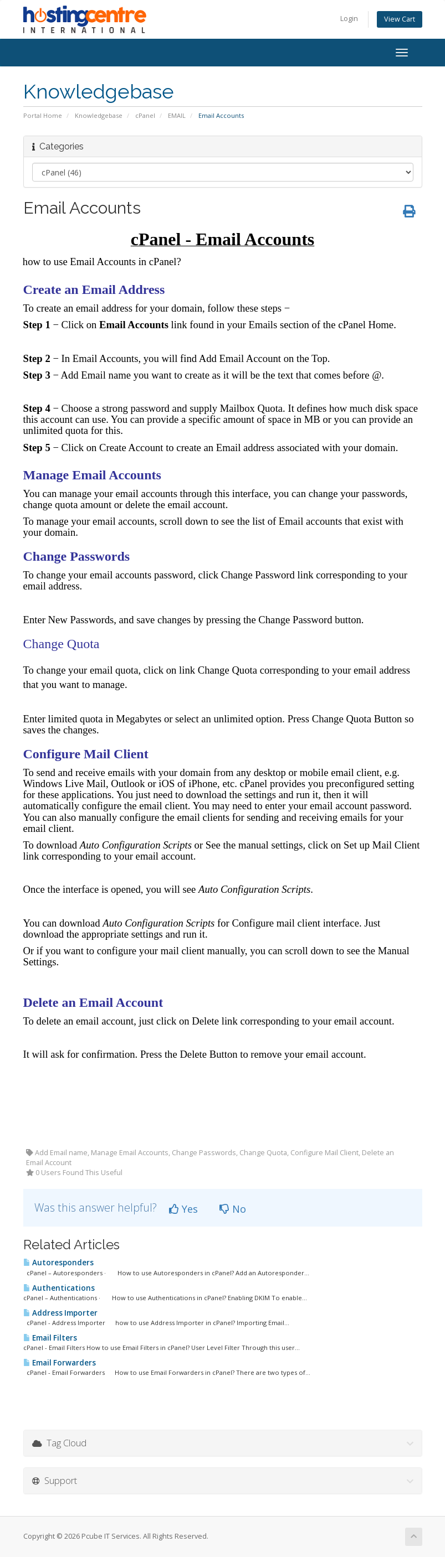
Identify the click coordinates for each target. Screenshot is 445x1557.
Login (349, 18)
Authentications (59, 1288)
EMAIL (177, 115)
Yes (183, 1208)
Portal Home (42, 115)
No (232, 1208)
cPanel (145, 115)
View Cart (399, 19)
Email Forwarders (59, 1363)
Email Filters (50, 1338)
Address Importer (60, 1313)
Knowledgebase (98, 115)
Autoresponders (58, 1263)
